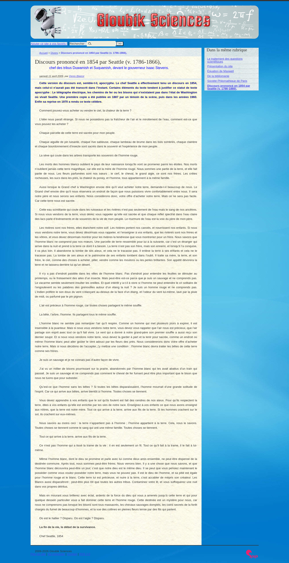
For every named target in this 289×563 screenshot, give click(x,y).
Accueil (43, 52)
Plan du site (38, 554)
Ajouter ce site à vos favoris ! (49, 43)
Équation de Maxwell (220, 71)
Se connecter (56, 554)
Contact (72, 554)
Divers (54, 52)
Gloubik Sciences (179, 17)
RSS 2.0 (85, 554)
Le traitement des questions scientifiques (225, 60)
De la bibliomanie (218, 76)
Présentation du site (220, 66)
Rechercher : (78, 43)
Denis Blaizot (76, 76)
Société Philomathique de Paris (227, 81)
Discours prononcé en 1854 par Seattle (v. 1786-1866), (228, 87)
